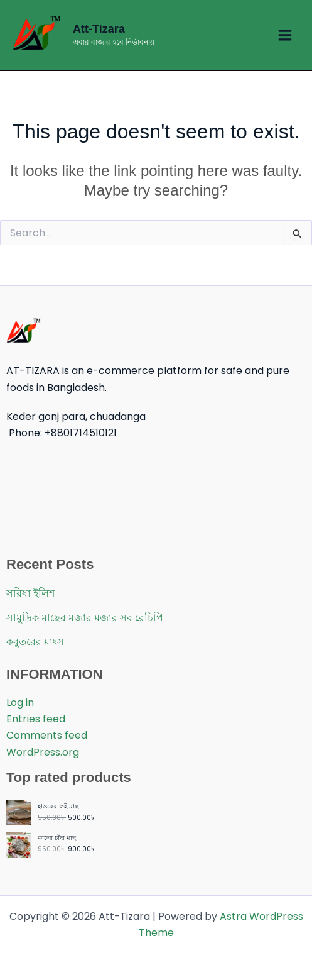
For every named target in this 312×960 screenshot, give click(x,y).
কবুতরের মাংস (35, 641)
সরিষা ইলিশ (30, 593)
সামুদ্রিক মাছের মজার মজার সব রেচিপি (84, 617)
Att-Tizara (99, 29)
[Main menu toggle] (285, 35)
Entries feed (35, 719)
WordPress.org (42, 752)
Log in (20, 702)
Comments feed (46, 735)
